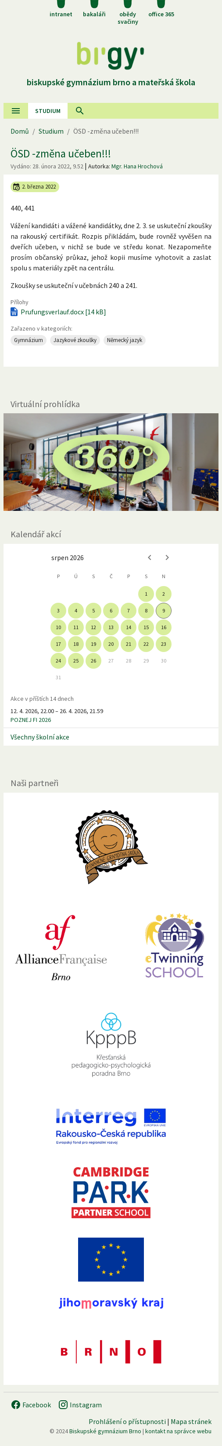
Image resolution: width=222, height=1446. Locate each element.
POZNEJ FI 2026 (31, 720)
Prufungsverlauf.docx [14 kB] (57, 311)
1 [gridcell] (146, 593)
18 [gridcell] (76, 644)
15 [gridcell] (146, 627)
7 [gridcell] (128, 610)
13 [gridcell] (111, 627)
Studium (48, 111)
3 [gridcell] (58, 610)
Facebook (31, 1404)
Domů (20, 131)
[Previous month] (149, 557)
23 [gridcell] (163, 644)
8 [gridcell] (146, 610)
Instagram (80, 1404)
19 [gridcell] (93, 644)
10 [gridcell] (58, 627)
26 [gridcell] (93, 660)
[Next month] (167, 557)
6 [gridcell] (111, 610)
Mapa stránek (191, 1421)
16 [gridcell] (163, 627)
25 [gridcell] (76, 660)
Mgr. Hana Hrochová (137, 166)
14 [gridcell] (128, 627)
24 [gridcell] (58, 660)
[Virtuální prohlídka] (111, 462)
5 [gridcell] (93, 610)
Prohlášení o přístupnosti (127, 1421)
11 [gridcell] (76, 627)
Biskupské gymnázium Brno (105, 1431)
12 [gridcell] (93, 627)
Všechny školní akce (40, 736)
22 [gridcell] (146, 644)
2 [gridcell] (163, 593)
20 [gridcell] (111, 644)
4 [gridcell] (76, 610)
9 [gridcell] (163, 610)
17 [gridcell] (58, 644)
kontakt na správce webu (178, 1431)
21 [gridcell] (128, 644)
